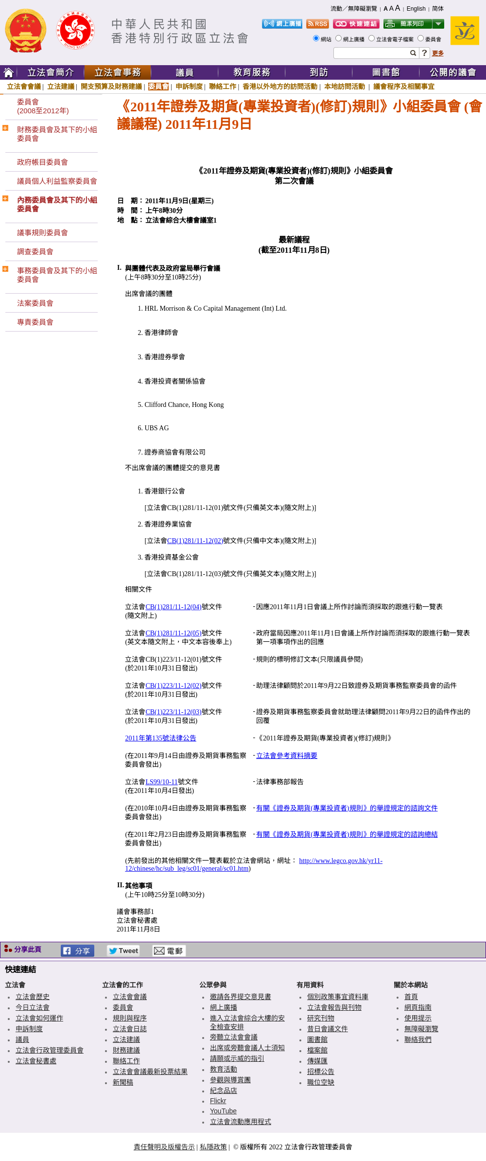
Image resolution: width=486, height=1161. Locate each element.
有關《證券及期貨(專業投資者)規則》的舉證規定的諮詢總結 (346, 834)
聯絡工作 (222, 86)
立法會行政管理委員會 (50, 1050)
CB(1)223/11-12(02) (173, 685)
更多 (438, 53)
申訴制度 (189, 86)
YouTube (223, 1111)
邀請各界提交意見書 (240, 997)
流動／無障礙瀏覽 (353, 8)
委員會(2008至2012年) (43, 106)
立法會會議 (24, 86)
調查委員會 (35, 251)
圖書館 (317, 1039)
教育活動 (223, 1069)
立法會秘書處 (36, 1061)
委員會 (434, 39)
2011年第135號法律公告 (160, 738)
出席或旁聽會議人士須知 (247, 1048)
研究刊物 (320, 1018)
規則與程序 (130, 1018)
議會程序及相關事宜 (403, 86)
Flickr (218, 1101)
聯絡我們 (418, 1039)
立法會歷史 (33, 997)
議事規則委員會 (42, 233)
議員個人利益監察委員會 (57, 181)
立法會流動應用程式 (240, 1122)
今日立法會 (33, 1007)
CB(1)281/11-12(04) (173, 607)
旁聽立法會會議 (234, 1037)
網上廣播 (354, 39)
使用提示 (418, 1018)
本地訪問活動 (345, 86)
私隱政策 (213, 1147)
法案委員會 (35, 303)
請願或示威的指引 (237, 1058)
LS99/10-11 (161, 782)
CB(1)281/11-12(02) (195, 541)
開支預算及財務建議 (111, 86)
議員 (22, 1039)
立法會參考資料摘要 (286, 755)
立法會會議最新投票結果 (150, 1071)
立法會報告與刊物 (334, 1007)
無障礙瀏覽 (421, 1029)
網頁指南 (418, 1007)
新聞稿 (123, 1082)
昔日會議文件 (327, 1029)
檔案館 (317, 1050)
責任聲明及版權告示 (164, 1147)
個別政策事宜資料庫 (337, 997)
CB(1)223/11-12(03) (173, 712)
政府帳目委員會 (42, 162)
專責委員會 (35, 322)
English (416, 8)
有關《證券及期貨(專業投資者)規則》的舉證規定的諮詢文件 (346, 808)
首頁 (411, 997)
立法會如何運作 (39, 1018)
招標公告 (320, 1071)
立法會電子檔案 (395, 39)
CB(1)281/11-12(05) (173, 633)
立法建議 (60, 86)
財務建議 (126, 1050)
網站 (327, 39)
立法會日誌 (130, 1029)
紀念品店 (223, 1090)
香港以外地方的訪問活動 (280, 86)
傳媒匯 (317, 1061)
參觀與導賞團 (230, 1080)
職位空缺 (320, 1082)
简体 (438, 8)
